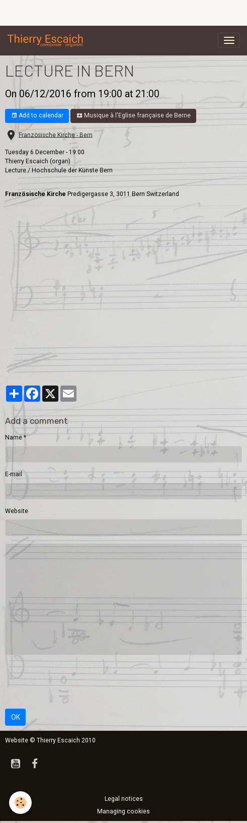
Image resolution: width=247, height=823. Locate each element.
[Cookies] (20, 802)
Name (13, 437)
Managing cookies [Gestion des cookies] (123, 811)
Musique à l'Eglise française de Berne (133, 115)
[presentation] (81, 682)
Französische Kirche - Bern (56, 134)
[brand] (47, 40)
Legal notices (124, 798)
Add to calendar (37, 115)
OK (15, 717)
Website (16, 511)
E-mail (13, 474)
